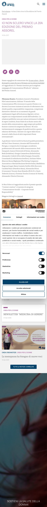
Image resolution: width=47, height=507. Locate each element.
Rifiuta (23, 294)
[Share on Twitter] (5, 72)
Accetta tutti (23, 282)
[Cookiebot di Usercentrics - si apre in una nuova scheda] (35, 211)
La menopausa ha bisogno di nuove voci (22, 356)
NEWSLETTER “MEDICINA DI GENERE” (23, 314)
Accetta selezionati (23, 288)
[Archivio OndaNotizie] (4, 325)
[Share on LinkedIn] (17, 72)
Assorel (20, 196)
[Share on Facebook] (11, 72)
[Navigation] (43, 4)
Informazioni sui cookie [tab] (36, 217)
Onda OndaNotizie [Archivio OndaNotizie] (9, 352)
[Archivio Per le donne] (5, 307)
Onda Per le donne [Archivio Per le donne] (9, 19)
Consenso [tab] (7, 217)
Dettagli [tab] (19, 217)
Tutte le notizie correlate (23, 367)
